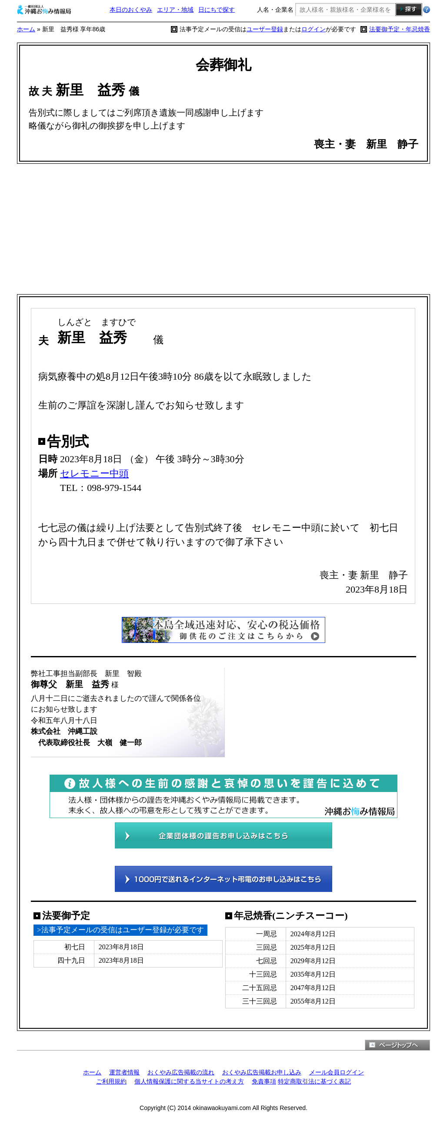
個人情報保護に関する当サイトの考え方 (189, 1081)
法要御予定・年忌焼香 (399, 29)
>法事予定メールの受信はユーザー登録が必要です (120, 930)
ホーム (26, 29)
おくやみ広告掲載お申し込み (261, 1072)
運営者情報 (124, 1072)
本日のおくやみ (131, 9)
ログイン (313, 29)
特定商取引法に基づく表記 (314, 1081)
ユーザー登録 (265, 29)
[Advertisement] (223, 229)
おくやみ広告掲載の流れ (180, 1072)
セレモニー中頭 (94, 473)
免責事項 (264, 1081)
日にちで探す (216, 9)
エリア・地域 (175, 9)
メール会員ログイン (336, 1072)
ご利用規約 (111, 1081)
